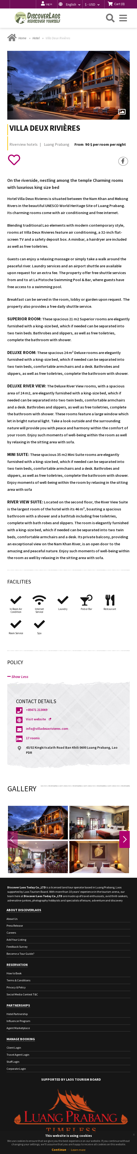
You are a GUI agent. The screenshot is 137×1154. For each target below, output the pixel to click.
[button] (69, 4)
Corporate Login (16, 1068)
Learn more (78, 1150)
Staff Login (13, 1061)
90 (87, 144)
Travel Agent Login (18, 1054)
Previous (12, 839)
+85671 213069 (36, 710)
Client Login (14, 1047)
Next (124, 839)
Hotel (36, 38)
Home (22, 38)
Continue (59, 1149)
